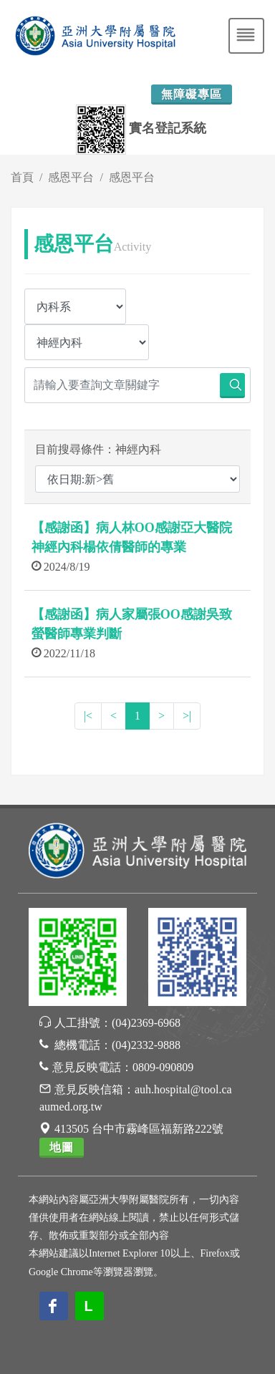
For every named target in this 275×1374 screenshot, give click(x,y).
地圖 (61, 1147)
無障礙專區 (191, 94)
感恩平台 (71, 177)
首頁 (22, 177)
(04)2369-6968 (146, 1023)
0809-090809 (162, 1067)
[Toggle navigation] (246, 36)
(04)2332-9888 (146, 1045)
